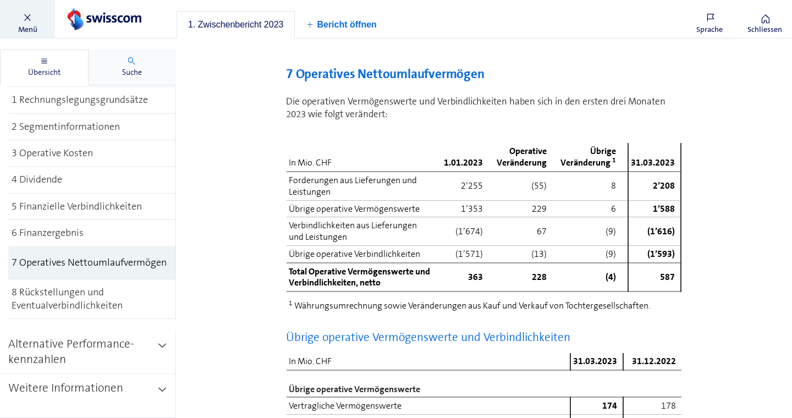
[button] (27, 19)
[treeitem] (92, 100)
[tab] (236, 24)
